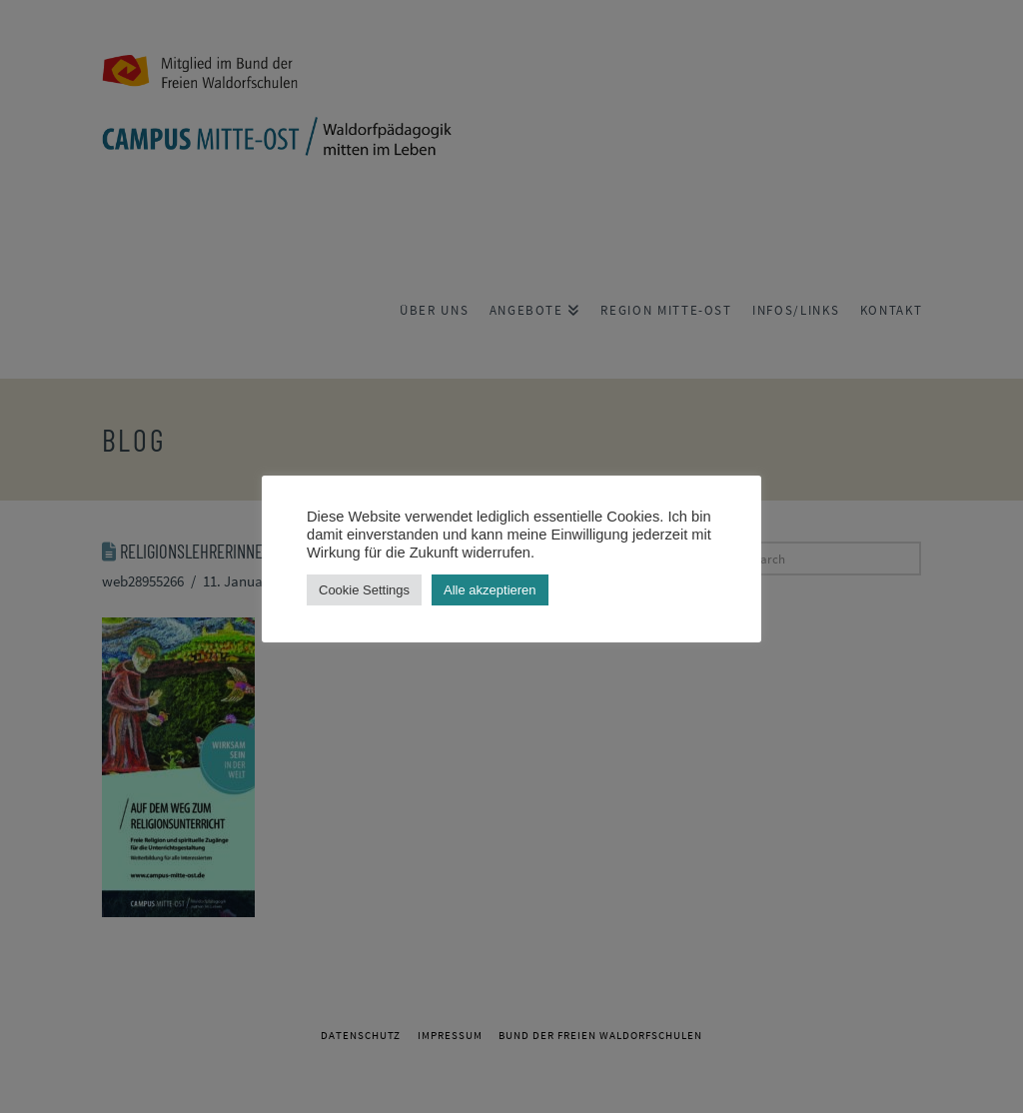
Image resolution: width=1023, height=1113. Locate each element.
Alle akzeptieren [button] (490, 589)
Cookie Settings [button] (364, 589)
